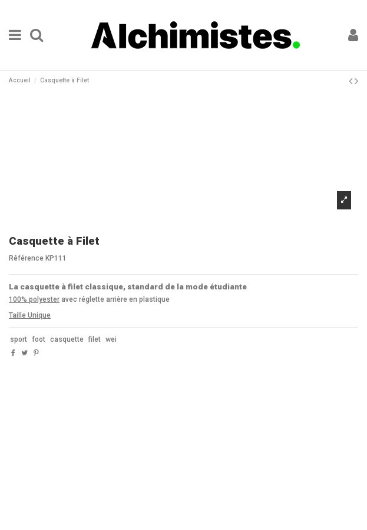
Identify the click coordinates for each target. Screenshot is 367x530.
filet (94, 339)
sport (18, 339)
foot (38, 339)
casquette (67, 339)
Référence (26, 258)
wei (111, 339)
